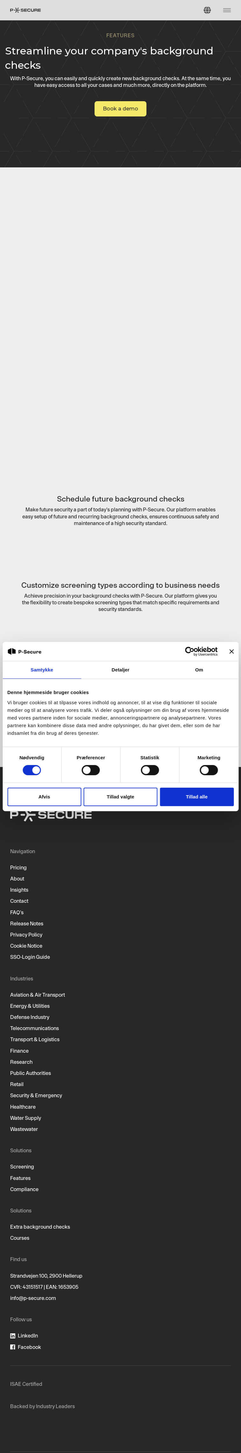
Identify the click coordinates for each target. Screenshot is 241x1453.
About (17, 878)
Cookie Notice (26, 946)
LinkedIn (28, 1335)
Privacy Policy (26, 934)
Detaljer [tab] (121, 669)
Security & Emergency (36, 1095)
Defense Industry (29, 1017)
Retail (17, 1084)
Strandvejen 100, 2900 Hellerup (46, 1276)
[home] (25, 10)
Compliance (24, 1189)
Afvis (44, 796)
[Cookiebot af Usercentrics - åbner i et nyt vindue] (189, 651)
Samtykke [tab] (42, 669)
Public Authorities (30, 1073)
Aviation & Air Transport (37, 995)
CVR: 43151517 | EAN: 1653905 (44, 1287)
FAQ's (17, 912)
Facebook (29, 1347)
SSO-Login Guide (30, 957)
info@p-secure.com (33, 1298)
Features (20, 1178)
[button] (207, 10)
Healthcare (23, 1107)
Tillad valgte (120, 796)
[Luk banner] (231, 651)
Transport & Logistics (35, 1039)
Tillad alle (197, 796)
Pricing (18, 867)
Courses (19, 1238)
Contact (19, 901)
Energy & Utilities (30, 1006)
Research (21, 1062)
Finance (19, 1051)
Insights (19, 890)
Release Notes (26, 923)
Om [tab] (199, 669)
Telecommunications (34, 1028)
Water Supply (25, 1118)
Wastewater (24, 1129)
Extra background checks (40, 1227)
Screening (22, 1166)
